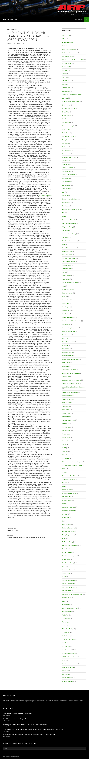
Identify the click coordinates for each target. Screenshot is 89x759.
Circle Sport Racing (68, 136)
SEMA (64, 576)
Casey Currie (66, 122)
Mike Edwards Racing (68, 420)
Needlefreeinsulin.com (45, 195)
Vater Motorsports (68, 667)
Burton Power (66, 115)
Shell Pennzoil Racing (68, 580)
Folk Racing (65, 230)
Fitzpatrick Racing (67, 227)
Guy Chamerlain (67, 254)
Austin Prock (66, 66)
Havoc (64, 272)
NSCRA (64, 483)
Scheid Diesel (66, 573)
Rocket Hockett (67, 552)
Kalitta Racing (66, 338)
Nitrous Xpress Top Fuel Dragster (72, 465)
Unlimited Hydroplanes (69, 653)
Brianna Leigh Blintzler (69, 108)
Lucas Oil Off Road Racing (70, 392)
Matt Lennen (66, 406)
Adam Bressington (67, 42)
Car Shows (65, 119)
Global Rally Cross (67, 251)
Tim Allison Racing (67, 629)
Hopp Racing (66, 279)
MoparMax (65, 434)
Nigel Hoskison (66, 455)
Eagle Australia (66, 188)
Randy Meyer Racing (68, 535)
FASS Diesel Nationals (68, 220)
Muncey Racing (66, 441)
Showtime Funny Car (68, 587)
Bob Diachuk (66, 91)
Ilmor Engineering (67, 293)
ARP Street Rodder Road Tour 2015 (73, 60)
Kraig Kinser (66, 362)
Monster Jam (66, 427)
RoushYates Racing (68, 563)
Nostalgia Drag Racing (69, 479)
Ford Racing (65, 237)
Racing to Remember (68, 528)
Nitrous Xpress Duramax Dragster (72, 462)
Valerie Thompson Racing (70, 664)
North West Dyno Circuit (69, 476)
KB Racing (65, 345)
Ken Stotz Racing (67, 352)
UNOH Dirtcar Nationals (69, 657)
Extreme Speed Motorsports (71, 209)
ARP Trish (21, 43)
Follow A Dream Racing (69, 234)
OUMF (64, 486)
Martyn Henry (66, 402)
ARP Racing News (10, 19)
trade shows (66, 636)
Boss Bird (65, 98)
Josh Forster (66, 324)
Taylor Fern (65, 615)
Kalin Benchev (66, 335)
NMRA (64, 472)
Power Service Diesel (68, 507)
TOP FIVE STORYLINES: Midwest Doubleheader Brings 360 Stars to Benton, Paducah (29, 734)
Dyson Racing (66, 185)
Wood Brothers (67, 677)
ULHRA (64, 643)
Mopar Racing (66, 430)
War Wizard (65, 674)
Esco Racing (65, 206)
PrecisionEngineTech (68, 510)
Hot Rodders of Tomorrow (70, 282)
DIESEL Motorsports (68, 174)
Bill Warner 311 (66, 87)
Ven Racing (65, 670)
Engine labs (65, 195)
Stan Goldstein (66, 597)
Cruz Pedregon (66, 150)
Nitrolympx (65, 458)
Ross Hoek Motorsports (69, 556)
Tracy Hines (65, 632)
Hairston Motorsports (69, 258)
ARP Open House (67, 56)
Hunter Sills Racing (68, 289)
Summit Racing (66, 611)
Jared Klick (65, 303)
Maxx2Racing (66, 409)
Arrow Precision (67, 63)
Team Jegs (65, 622)
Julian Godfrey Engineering (70, 328)
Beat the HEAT (66, 80)
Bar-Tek (64, 77)
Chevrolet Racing (67, 126)
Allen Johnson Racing (68, 49)
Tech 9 (64, 625)
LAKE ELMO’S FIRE (30, 529)
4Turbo (64, 39)
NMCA (64, 469)
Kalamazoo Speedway (68, 331)
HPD (63, 286)
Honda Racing (66, 275)
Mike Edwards (66, 416)
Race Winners (66, 524)
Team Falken (66, 618)
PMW (64, 503)
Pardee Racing (66, 489)
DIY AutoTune (66, 181)
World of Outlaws (67, 681)
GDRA (64, 244)
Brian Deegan (66, 105)
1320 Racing (66, 35)
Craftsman (65, 147)
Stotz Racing (66, 604)
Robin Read (65, 549)
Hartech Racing (67, 265)
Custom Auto (66, 154)
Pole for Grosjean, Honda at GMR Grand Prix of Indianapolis (30, 536)
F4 (63, 213)
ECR (63, 192)
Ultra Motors (66, 646)
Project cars (65, 517)
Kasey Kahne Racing (68, 342)
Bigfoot (64, 84)
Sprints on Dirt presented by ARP (72, 594)
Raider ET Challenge (68, 531)
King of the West (67, 355)
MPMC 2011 (66, 437)
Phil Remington (66, 496)
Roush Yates (66, 559)
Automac (65, 70)
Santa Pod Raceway (68, 570)
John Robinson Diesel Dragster (71, 321)
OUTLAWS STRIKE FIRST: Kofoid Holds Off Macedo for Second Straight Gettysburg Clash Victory (33, 729)
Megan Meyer (66, 413)
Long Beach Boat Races (69, 369)
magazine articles (67, 395)
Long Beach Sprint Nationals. (71, 373)
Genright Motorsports (69, 248)
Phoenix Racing (67, 500)
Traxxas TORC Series (68, 639)
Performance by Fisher (69, 493)
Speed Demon (66, 590)
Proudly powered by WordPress (11, 756)
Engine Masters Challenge (70, 199)
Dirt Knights (66, 178)
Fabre (64, 216)
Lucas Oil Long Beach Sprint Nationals (73, 387)
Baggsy (64, 73)
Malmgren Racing (67, 399)
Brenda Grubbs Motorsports (70, 101)
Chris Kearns (66, 133)
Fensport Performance (69, 223)
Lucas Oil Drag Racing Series (70, 383)
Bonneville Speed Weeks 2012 (71, 94)
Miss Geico (65, 423)
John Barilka (65, 314)
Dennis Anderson (67, 167)
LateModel (65, 366)
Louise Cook (66, 376)
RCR (63, 538)
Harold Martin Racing (68, 261)
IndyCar (64, 296)
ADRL (64, 46)
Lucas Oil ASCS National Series (71, 380)
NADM (64, 444)
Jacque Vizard (66, 300)
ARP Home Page (79, 19)
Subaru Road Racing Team (70, 608)
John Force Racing (67, 317)
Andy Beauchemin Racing (70, 53)
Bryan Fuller (65, 112)
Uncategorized (12, 29)
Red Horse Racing (67, 542)
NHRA (64, 448)
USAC (64, 660)
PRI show (65, 514)
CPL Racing (65, 143)
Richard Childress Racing (69, 545)
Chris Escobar (66, 129)
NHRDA (64, 451)
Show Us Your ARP (68, 583)
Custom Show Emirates (69, 157)
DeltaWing (65, 164)
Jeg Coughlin (66, 307)
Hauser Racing (66, 268)
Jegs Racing (65, 310)
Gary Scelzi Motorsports (69, 241)
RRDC (64, 566)
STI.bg (64, 601)
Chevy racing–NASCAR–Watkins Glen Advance (17, 713)
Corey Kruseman (67, 140)
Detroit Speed (66, 171)
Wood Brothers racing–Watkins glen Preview (16, 719)
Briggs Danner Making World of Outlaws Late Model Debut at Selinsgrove (25, 724)
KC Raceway (66, 348)
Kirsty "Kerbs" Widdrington (70, 359)
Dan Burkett (66, 160)
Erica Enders (66, 202)
